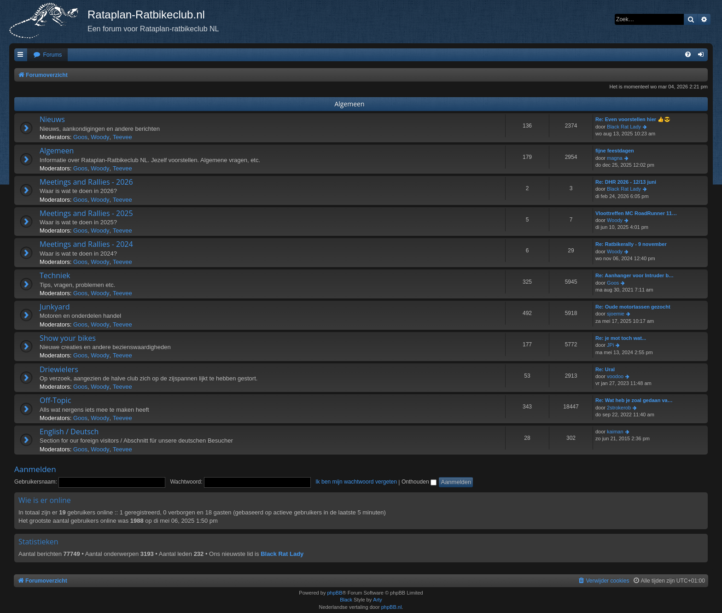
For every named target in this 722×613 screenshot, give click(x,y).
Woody (100, 137)
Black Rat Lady (624, 126)
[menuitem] (47, 55)
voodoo (615, 376)
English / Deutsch (69, 431)
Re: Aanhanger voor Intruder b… (634, 275)
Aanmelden (35, 469)
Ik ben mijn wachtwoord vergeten (356, 482)
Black (346, 599)
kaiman (615, 431)
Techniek (55, 275)
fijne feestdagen (614, 150)
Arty (377, 599)
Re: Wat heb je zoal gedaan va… (634, 400)
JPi (610, 345)
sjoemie (615, 313)
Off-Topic (55, 400)
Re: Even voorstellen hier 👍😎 (632, 119)
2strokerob (619, 407)
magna (615, 158)
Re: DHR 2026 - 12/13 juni (625, 182)
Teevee (122, 137)
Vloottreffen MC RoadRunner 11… (636, 213)
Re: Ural (605, 369)
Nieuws (52, 119)
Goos (80, 137)
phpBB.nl (391, 607)
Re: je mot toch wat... (620, 338)
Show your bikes (68, 338)
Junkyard (55, 307)
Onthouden (419, 482)
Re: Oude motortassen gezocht (632, 306)
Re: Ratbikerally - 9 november (631, 244)
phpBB (334, 592)
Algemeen (349, 103)
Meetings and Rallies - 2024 (86, 244)
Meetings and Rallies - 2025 (86, 213)
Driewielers (59, 369)
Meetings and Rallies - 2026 (86, 182)
